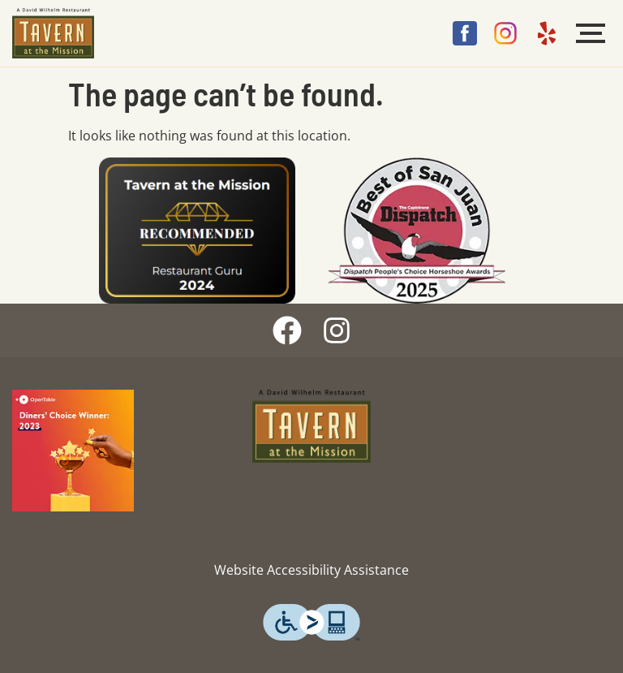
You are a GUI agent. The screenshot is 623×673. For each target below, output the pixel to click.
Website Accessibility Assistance (311, 570)
